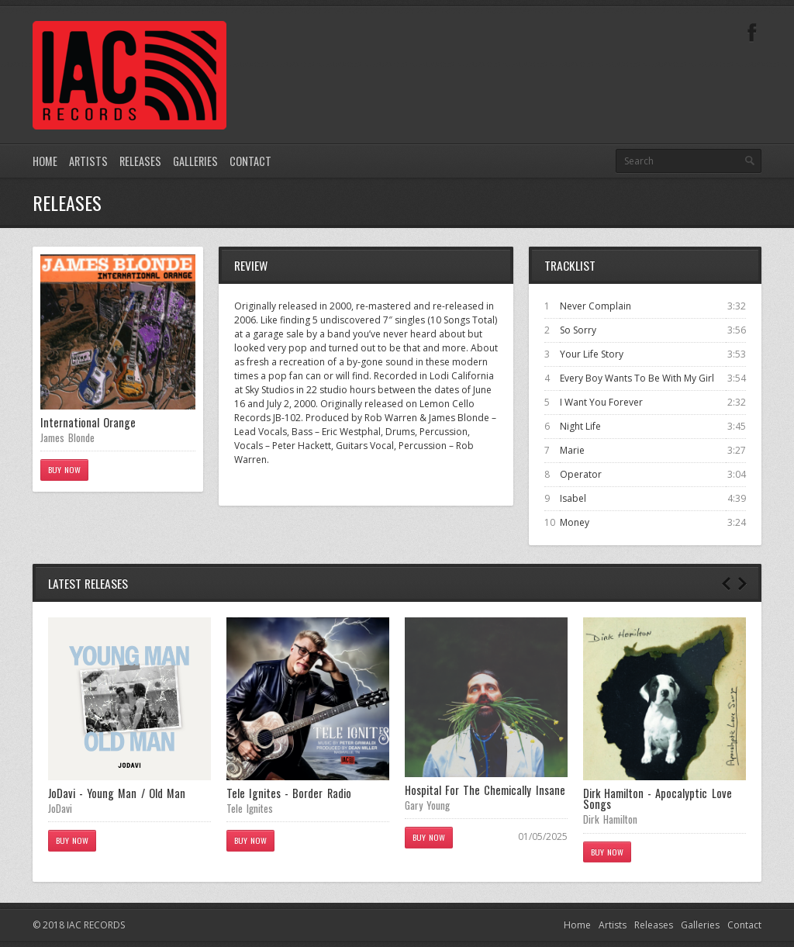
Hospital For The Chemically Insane (485, 790)
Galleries (195, 161)
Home (45, 161)
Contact (250, 161)
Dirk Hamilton (610, 819)
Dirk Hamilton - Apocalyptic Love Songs (657, 798)
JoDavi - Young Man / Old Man (116, 793)
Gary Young (427, 805)
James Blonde (67, 437)
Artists (88, 161)
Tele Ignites (249, 808)
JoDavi (60, 808)
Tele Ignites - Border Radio (288, 793)
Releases (140, 161)
